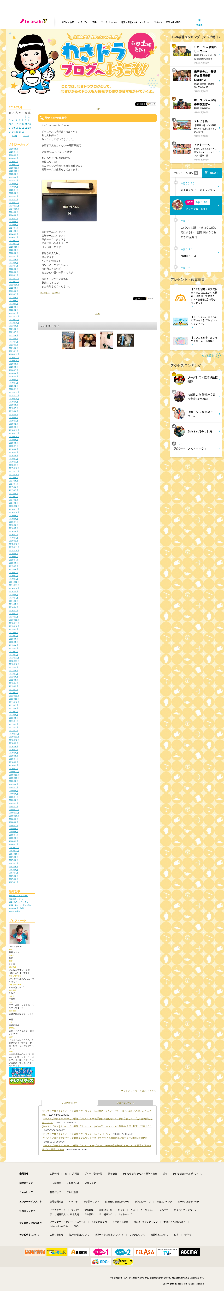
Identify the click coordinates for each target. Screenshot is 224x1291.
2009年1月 (13, 806)
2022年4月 (13, 304)
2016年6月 (13, 525)
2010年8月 (13, 746)
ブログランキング (125, 1103)
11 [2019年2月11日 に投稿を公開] (13, 124)
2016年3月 (13, 534)
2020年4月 (13, 380)
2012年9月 (13, 667)
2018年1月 (13, 465)
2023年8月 (13, 253)
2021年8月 (13, 329)
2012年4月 (13, 683)
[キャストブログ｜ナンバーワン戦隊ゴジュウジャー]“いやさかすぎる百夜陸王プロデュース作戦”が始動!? (94, 1138)
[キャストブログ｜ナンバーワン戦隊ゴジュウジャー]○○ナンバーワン (76, 1134)
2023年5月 (13, 263)
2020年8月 (13, 367)
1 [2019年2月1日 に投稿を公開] (25, 116)
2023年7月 (13, 256)
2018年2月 (13, 462)
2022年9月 (13, 288)
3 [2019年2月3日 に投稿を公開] (9, 120)
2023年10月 (14, 247)
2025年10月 (14, 171)
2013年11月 (14, 623)
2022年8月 (13, 291)
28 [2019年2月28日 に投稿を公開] (23, 131)
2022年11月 (14, 282)
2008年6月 (13, 829)
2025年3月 (13, 193)
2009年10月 (14, 778)
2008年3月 (13, 838)
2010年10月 (14, 740)
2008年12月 (14, 809)
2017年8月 (13, 481)
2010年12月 (14, 734)
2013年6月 (13, 639)
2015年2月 (13, 576)
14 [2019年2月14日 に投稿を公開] (23, 124)
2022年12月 (14, 278)
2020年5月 (13, 376)
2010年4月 (13, 759)
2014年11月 (14, 585)
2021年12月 (14, 316)
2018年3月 (13, 459)
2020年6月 (13, 373)
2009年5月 (13, 794)
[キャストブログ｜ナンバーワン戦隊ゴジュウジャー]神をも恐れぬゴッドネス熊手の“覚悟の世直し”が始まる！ (97, 1126)
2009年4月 (13, 797)
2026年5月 (13, 149)
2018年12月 (14, 430)
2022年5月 (13, 301)
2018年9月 (13, 440)
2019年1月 (13, 427)
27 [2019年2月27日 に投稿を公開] (20, 131)
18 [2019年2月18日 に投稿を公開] (13, 128)
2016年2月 (13, 538)
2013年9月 (13, 629)
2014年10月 (14, 588)
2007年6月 (13, 866)
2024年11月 (14, 206)
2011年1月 (13, 730)
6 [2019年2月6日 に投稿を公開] (19, 120)
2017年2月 (13, 500)
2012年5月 (13, 680)
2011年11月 (14, 699)
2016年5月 (13, 528)
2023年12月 (14, 241)
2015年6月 (13, 563)
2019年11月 (14, 395)
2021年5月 (13, 338)
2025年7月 (13, 180)
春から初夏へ (14, 911)
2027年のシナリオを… (18, 902)
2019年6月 (13, 411)
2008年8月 (13, 822)
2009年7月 (13, 787)
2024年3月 (13, 231)
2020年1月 (13, 389)
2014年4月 (13, 607)
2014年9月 (13, 591)
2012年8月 (13, 670)
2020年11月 (14, 357)
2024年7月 (13, 218)
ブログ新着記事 (69, 1103)
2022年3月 (13, 307)
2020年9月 (13, 364)
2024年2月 (13, 234)
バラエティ (83, 22)
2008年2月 (13, 841)
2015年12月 (14, 544)
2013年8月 (13, 633)
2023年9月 (13, 250)
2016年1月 (13, 541)
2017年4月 (13, 493)
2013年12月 (14, 620)
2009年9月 (13, 781)
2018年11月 (14, 433)
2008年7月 (13, 825)
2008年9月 (13, 819)
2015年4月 (13, 569)
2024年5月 (13, 225)
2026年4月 (13, 152)
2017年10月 (14, 474)
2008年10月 (14, 816)
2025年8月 (13, 177)
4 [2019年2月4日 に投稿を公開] (13, 120)
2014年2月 (13, 613)
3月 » (26, 135)
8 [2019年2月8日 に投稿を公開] (25, 120)
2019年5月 (13, 414)
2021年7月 (13, 332)
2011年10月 (14, 702)
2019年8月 (13, 405)
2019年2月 (13, 424)
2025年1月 (13, 199)
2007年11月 (14, 851)
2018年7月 (13, 446)
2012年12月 (14, 658)
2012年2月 (13, 689)
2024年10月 (14, 209)
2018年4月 (13, 455)
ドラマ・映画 (68, 22)
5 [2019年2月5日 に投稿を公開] (16, 120)
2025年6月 (13, 184)
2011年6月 (13, 715)
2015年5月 (13, 566)
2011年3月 (13, 724)
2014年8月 (13, 595)
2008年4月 (13, 835)
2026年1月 (13, 161)
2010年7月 (13, 749)
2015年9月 (13, 553)
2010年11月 (14, 737)
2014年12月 (14, 582)
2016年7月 (13, 522)
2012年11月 (14, 661)
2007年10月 (14, 854)
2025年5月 (13, 187)
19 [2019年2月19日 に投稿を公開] (16, 128)
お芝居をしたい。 (16, 899)
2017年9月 (13, 478)
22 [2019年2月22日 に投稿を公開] (26, 128)
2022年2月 (13, 310)
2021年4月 (13, 342)
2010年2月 (13, 765)
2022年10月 (14, 285)
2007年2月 (13, 879)
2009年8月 (13, 784)
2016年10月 (14, 512)
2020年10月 (14, 361)
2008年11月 (14, 813)
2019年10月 (14, 399)
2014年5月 (13, 604)
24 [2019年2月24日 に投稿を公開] (10, 131)
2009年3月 (13, 800)
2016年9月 (13, 516)
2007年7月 (13, 863)
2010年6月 (13, 753)
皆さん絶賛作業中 (56, 117)
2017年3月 (13, 497)
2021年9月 (13, 326)
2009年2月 (13, 803)
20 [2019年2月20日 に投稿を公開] (20, 128)
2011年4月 (13, 721)
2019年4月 (13, 418)
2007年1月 (13, 882)
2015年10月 (14, 550)
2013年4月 (13, 645)
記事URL (56, 293)
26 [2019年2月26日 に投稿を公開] (16, 131)
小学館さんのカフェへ (18, 896)
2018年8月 (13, 443)
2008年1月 (13, 844)
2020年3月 (13, 383)
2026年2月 (13, 158)
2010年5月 (13, 756)
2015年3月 (13, 573)
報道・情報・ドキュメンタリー (135, 22)
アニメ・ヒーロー (109, 22)
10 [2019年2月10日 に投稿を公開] (10, 124)
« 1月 (14, 135)
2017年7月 (13, 484)
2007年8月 (13, 860)
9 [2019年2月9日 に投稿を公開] (28, 120)
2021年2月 (13, 348)
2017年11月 (14, 471)
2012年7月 (13, 674)
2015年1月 (13, 579)
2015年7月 (13, 560)
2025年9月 (13, 174)
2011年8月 (13, 708)
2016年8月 (13, 519)
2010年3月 (13, 762)
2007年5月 (13, 870)
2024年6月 (13, 222)
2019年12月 (14, 392)
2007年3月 (13, 876)
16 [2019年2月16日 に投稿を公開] (29, 124)
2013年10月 (14, 626)
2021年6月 (13, 335)
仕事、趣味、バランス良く (20, 905)
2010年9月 (13, 743)
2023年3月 (13, 269)
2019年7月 (13, 408)
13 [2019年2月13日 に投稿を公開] (20, 124)
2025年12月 (14, 165)
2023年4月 (13, 266)
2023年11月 (14, 244)
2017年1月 (13, 503)
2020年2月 (13, 386)
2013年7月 (13, 636)
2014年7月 (13, 598)
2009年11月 (14, 775)
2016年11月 (14, 509)
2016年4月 (13, 531)
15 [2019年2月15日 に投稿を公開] (26, 124)
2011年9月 (13, 705)
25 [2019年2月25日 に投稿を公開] (13, 131)
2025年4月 (13, 190)
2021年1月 (13, 351)
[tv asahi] (34, 22)
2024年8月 (13, 215)
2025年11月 (14, 168)
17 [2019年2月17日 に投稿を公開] (10, 128)
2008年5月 (13, 832)
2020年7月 (13, 370)
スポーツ (158, 22)
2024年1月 (13, 237)
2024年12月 (14, 202)
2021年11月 (14, 320)
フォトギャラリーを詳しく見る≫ (139, 1091)
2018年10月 (14, 437)
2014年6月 (13, 601)
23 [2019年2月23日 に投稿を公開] (29, 128)
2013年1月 (13, 655)
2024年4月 (13, 228)
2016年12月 (14, 506)
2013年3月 (13, 648)
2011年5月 (13, 718)
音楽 (94, 22)
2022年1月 (13, 313)
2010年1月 (13, 769)
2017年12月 (14, 468)
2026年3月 (13, 155)
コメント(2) (45, 293)
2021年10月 (14, 323)
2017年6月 (13, 487)
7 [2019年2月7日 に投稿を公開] (22, 120)
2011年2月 (13, 727)
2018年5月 (13, 452)
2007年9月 (13, 857)
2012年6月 (13, 677)
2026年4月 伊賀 (16, 908)
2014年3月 (13, 610)
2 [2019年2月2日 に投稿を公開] (28, 116)
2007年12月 (14, 848)
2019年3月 (13, 421)
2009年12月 (14, 772)
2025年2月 (13, 196)
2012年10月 (14, 664)
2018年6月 (13, 449)
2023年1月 (13, 275)
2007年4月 (13, 873)
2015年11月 (14, 547)
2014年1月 (13, 617)
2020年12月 (14, 354)
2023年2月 (13, 272)
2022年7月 (13, 294)
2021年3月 (13, 345)
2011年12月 (14, 696)
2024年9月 (13, 212)
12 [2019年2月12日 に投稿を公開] (16, 124)
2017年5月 (13, 490)
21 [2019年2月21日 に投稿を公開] (23, 128)
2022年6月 (13, 297)
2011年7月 (13, 712)
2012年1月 (13, 693)
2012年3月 (13, 686)
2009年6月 (13, 791)
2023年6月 (13, 259)
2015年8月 (13, 557)
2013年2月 (13, 652)
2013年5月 (13, 642)
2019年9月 (13, 402)
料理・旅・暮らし (174, 22)
